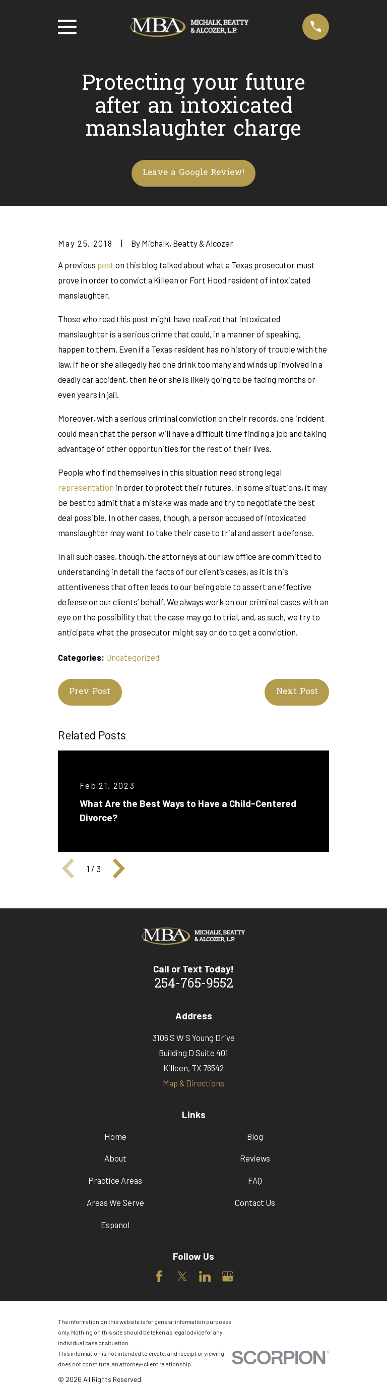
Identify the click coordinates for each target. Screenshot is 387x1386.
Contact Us (255, 1202)
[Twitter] (182, 1276)
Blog (255, 1136)
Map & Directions (193, 1083)
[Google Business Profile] (227, 1276)
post (105, 265)
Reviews (255, 1158)
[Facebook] (159, 1276)
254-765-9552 (193, 984)
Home (115, 1136)
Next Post (297, 692)
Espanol (115, 1225)
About (115, 1158)
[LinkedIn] (205, 1276)
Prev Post (89, 692)
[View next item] (119, 868)
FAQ (255, 1180)
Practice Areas (115, 1180)
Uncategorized (132, 657)
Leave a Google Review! (193, 173)
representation (86, 487)
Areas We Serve (115, 1202)
